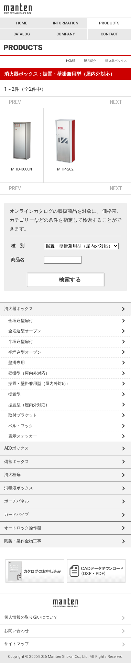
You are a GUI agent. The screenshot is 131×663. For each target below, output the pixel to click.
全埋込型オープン (24, 331)
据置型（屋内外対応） (29, 404)
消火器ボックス (18, 308)
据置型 (14, 394)
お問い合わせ (16, 630)
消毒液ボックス (18, 488)
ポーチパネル (16, 501)
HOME (21, 23)
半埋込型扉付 (20, 341)
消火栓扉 (12, 474)
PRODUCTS (109, 23)
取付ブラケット (22, 415)
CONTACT (109, 34)
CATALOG (21, 34)
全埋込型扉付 (20, 320)
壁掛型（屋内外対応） (29, 373)
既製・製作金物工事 (22, 541)
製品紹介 (90, 61)
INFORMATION (65, 23)
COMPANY (65, 34)
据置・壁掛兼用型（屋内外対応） (39, 383)
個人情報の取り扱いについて (31, 617)
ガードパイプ (16, 514)
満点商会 (18, 8)
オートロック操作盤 (22, 528)
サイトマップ (16, 643)
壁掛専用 (16, 362)
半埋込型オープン (24, 352)
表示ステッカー (22, 436)
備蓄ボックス (16, 461)
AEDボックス (16, 448)
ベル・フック (20, 425)
